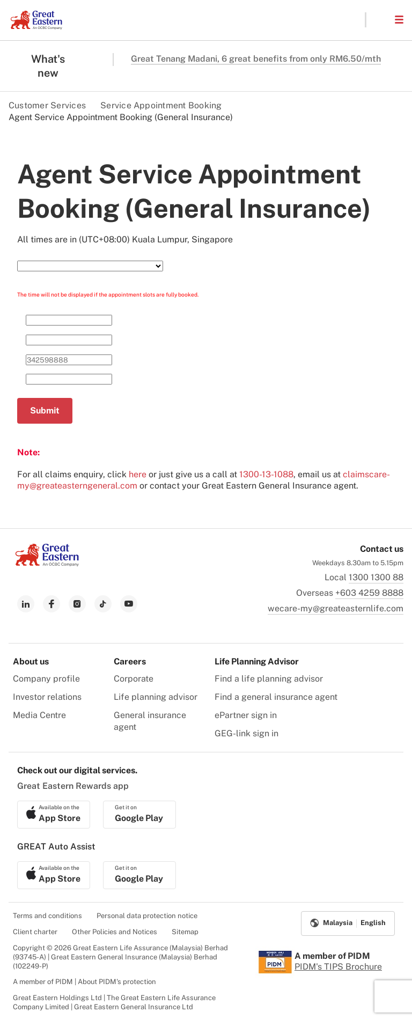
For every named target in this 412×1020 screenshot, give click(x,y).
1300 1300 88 (376, 577)
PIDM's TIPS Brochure (338, 967)
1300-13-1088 (266, 474)
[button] (380, 19)
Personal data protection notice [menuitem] (147, 916)
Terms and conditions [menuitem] (47, 916)
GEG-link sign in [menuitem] (246, 733)
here (137, 474)
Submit (45, 410)
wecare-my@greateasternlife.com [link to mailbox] (335, 608)
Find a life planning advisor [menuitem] (269, 679)
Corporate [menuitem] (133, 679)
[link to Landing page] (47, 563)
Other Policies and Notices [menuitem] (114, 932)
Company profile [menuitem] (46, 679)
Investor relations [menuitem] (47, 697)
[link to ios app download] (53, 815)
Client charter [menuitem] (35, 932)
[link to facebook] (51, 603)
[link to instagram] (77, 603)
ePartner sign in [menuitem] (246, 715)
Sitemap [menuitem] (185, 932)
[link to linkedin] (25, 603)
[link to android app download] (139, 815)
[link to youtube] (128, 603)
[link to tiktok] (103, 603)
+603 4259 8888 (369, 593)
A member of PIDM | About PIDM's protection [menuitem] (84, 982)
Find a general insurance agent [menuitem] (276, 697)
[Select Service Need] (90, 266)
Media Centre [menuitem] (39, 715)
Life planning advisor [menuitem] (155, 697)
